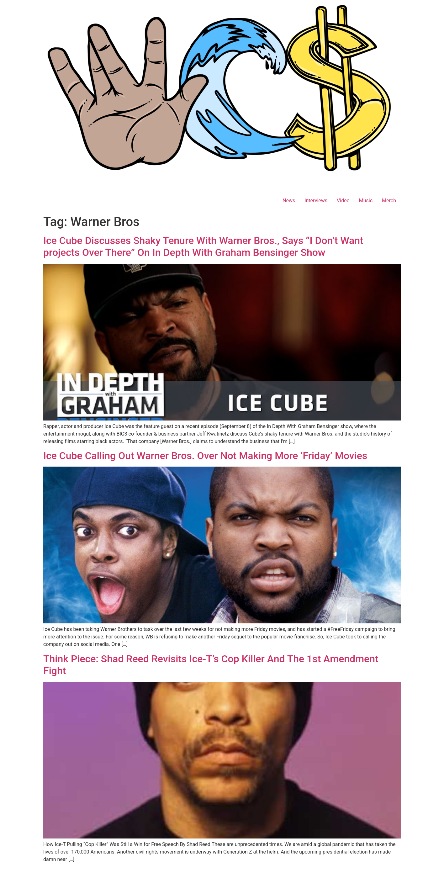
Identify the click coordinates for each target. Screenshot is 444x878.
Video (343, 201)
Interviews (315, 201)
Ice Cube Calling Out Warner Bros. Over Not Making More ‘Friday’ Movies (205, 456)
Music (366, 201)
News (289, 201)
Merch (389, 201)
